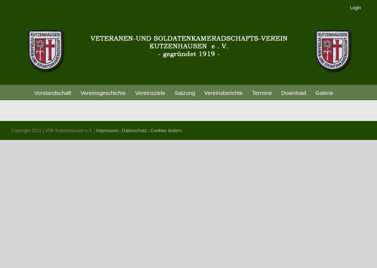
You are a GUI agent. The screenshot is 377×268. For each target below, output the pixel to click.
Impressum (107, 130)
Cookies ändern (166, 130)
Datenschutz (134, 130)
